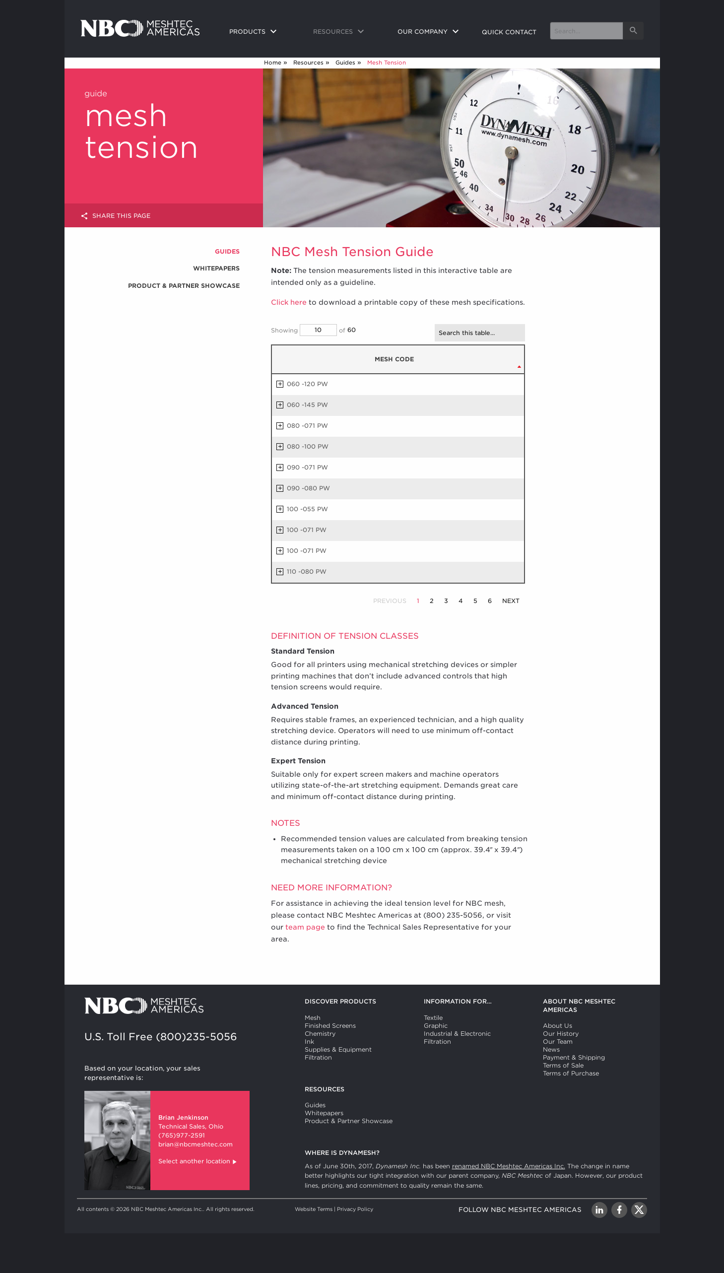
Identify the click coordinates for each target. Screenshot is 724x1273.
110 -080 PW (307, 611)
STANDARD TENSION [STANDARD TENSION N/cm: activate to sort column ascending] (493, 380)
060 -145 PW (307, 444)
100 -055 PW (307, 548)
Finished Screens (330, 1065)
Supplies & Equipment (338, 1089)
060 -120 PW (307, 423)
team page (305, 967)
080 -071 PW (307, 465)
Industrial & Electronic (457, 1073)
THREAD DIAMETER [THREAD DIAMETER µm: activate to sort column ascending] (440, 380)
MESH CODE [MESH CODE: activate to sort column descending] (300, 379)
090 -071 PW (307, 507)
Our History (561, 1073)
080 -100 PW (308, 486)
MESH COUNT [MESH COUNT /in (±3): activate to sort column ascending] (352, 380)
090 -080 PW (308, 528)
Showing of (308, 330)
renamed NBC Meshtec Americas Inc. (508, 1205)
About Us (557, 1065)
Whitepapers (216, 268)
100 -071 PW (307, 569)
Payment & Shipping (574, 1097)
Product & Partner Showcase (184, 285)
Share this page (115, 216)
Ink (309, 1081)
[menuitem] (263, 32)
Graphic (436, 1065)
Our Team (558, 1081)
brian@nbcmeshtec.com (195, 1184)
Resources (308, 62)
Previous (389, 640)
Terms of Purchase (571, 1113)
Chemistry (320, 1073)
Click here (289, 302)
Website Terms (313, 1249)
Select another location (198, 1202)
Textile (433, 1057)
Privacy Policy (355, 1249)
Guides (345, 62)
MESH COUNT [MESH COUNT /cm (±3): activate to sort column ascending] (394, 380)
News (551, 1089)
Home (272, 62)
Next (511, 640)
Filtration (318, 1097)
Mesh (313, 1057)
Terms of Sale (563, 1105)
